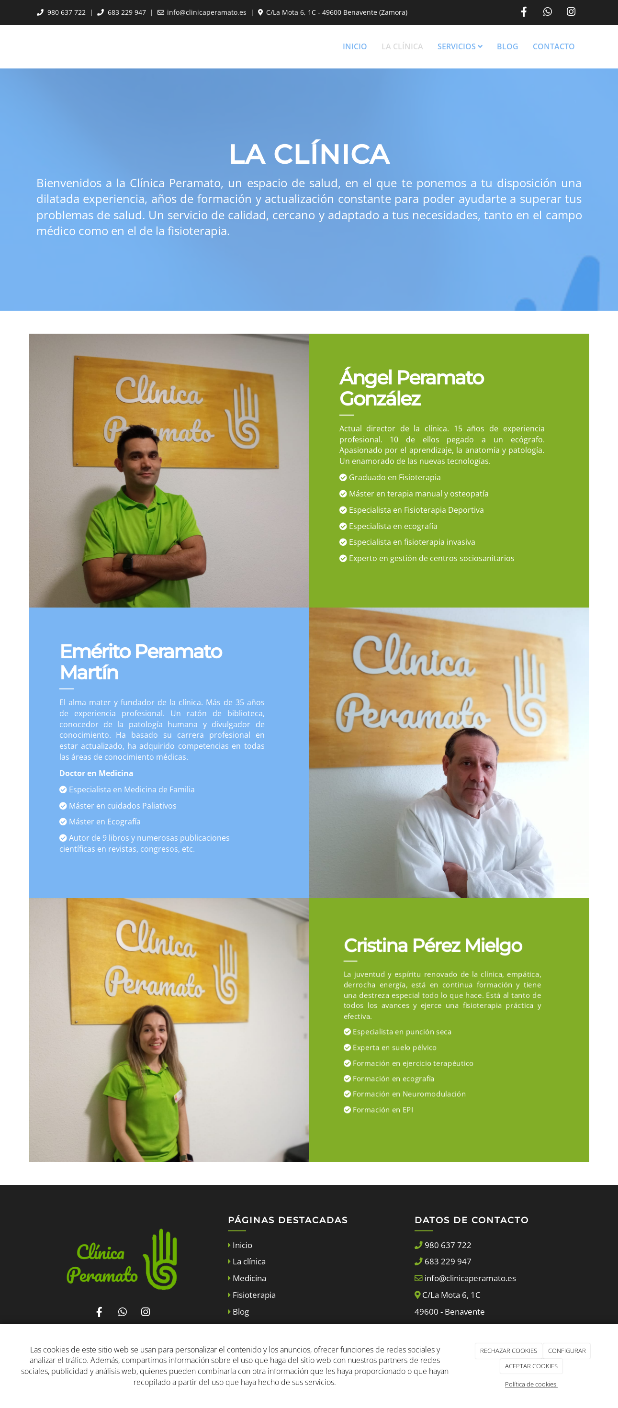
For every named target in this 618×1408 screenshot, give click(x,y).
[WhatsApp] (548, 12)
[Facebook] (524, 12)
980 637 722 (66, 12)
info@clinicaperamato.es (207, 12)
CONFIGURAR (567, 1350)
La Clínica (402, 46)
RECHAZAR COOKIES (508, 1350)
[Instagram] (571, 12)
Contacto (554, 46)
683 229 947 (127, 12)
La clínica (248, 1261)
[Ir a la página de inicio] (27, 46)
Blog (507, 46)
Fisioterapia (253, 1294)
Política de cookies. (531, 1384)
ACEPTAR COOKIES (531, 1366)
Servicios (460, 46)
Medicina (248, 1278)
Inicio (355, 46)
